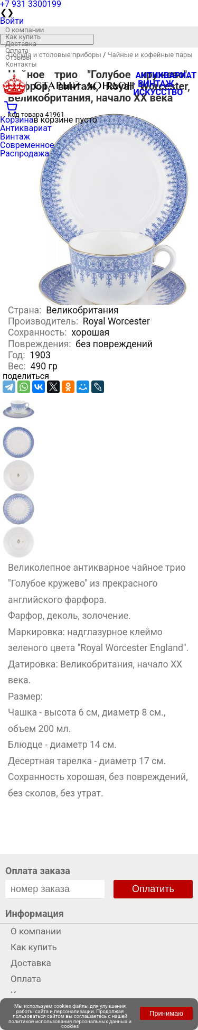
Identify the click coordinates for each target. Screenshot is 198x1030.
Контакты (21, 64)
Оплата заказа (37, 870)
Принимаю (166, 1013)
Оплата (17, 50)
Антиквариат (26, 128)
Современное (27, 145)
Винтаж (15, 137)
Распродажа (24, 154)
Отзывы (18, 57)
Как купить (23, 37)
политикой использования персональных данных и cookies (69, 1023)
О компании (24, 30)
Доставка (20, 44)
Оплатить (153, 889)
